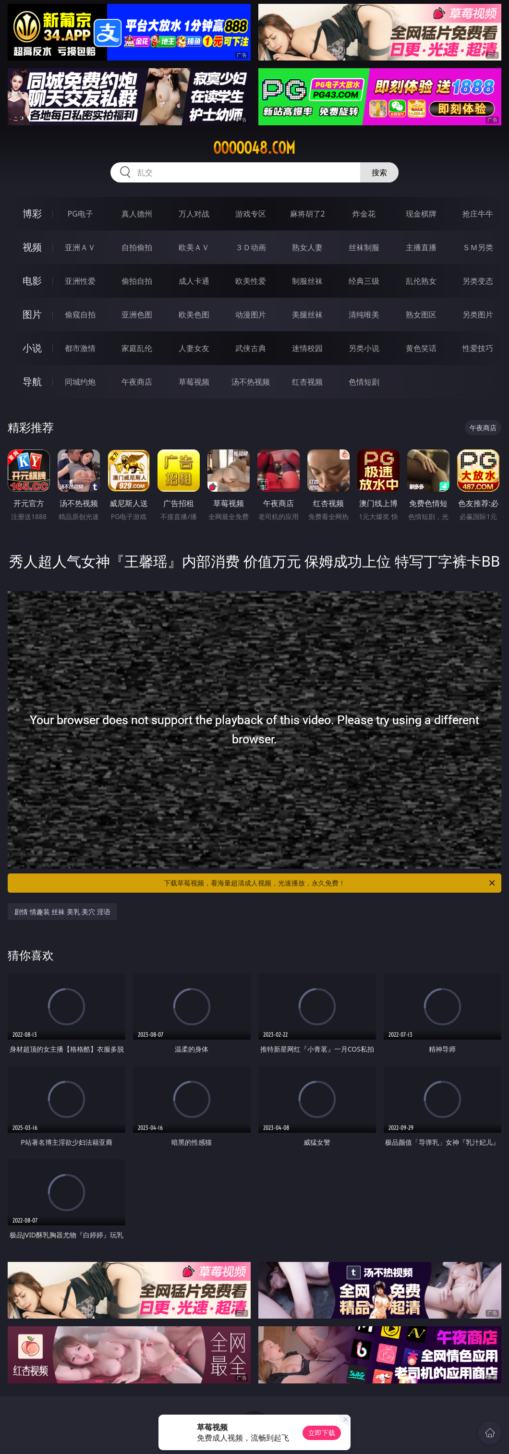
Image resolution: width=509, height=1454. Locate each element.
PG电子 (80, 213)
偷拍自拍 (136, 281)
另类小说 (364, 348)
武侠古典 (250, 348)
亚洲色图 (136, 314)
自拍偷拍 (136, 247)
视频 (32, 247)
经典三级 (364, 281)
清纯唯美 (364, 314)
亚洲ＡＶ (80, 247)
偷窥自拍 (80, 314)
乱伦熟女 (421, 281)
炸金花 (364, 213)
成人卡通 (194, 281)
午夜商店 (136, 381)
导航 (32, 381)
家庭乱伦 (136, 348)
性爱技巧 (477, 348)
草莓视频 (194, 381)
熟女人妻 (307, 247)
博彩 (32, 213)
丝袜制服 (364, 247)
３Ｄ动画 (250, 247)
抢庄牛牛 (477, 213)
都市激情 (80, 348)
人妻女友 (194, 348)
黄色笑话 (421, 348)
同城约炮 (80, 381)
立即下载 (321, 1432)
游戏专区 (250, 213)
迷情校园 (307, 348)
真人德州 (136, 213)
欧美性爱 (250, 281)
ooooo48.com (254, 148)
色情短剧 (364, 381)
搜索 (379, 172)
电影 (32, 280)
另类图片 (477, 314)
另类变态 (477, 281)
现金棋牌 (421, 213)
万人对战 (194, 213)
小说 (32, 347)
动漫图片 (250, 314)
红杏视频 (307, 381)
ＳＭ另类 (477, 247)
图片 (32, 314)
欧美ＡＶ (194, 247)
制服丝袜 (307, 281)
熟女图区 (421, 314)
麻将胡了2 (307, 213)
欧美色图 (194, 314)
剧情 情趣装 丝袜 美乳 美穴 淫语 (62, 911)
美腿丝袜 (307, 314)
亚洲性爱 (80, 281)
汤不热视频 (250, 381)
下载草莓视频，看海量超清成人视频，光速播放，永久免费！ (330, 883)
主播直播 (421, 247)
